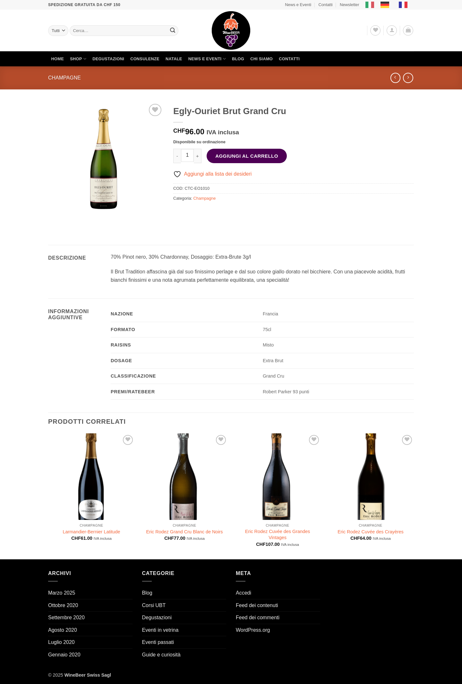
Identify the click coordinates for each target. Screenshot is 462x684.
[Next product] (395, 78)
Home (57, 58)
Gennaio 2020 (64, 654)
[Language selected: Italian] (389, 5)
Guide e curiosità (161, 654)
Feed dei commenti (257, 617)
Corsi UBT (154, 605)
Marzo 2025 (61, 593)
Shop (78, 59)
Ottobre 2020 (63, 605)
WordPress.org (253, 630)
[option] (386, 5)
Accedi (243, 593)
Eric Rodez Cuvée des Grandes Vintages (277, 534)
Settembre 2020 (66, 617)
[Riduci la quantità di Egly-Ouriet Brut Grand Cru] (177, 156)
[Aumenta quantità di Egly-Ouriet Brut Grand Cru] (197, 156)
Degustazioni (108, 58)
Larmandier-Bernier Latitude (91, 531)
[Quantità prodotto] (187, 155)
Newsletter (349, 4)
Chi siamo (261, 58)
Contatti (325, 4)
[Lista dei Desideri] (375, 30)
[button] (392, 30)
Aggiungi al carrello (246, 156)
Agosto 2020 (62, 630)
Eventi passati (158, 642)
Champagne (64, 77)
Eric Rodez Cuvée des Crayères (371, 531)
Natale (174, 58)
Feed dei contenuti (257, 605)
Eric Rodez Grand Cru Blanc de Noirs (184, 531)
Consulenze (144, 58)
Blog (238, 58)
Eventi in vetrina (160, 630)
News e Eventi (298, 4)
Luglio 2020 (61, 642)
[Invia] (172, 30)
